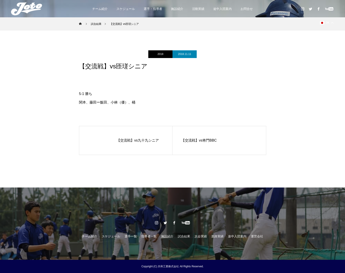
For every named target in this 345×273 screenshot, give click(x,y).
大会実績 (201, 236)
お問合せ (246, 9)
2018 (160, 54)
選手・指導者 (153, 9)
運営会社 (257, 236)
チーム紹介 (100, 9)
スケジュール (125, 9)
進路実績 (217, 236)
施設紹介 (177, 9)
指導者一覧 (149, 236)
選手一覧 (131, 236)
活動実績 (198, 9)
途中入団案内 (222, 9)
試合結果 (184, 236)
